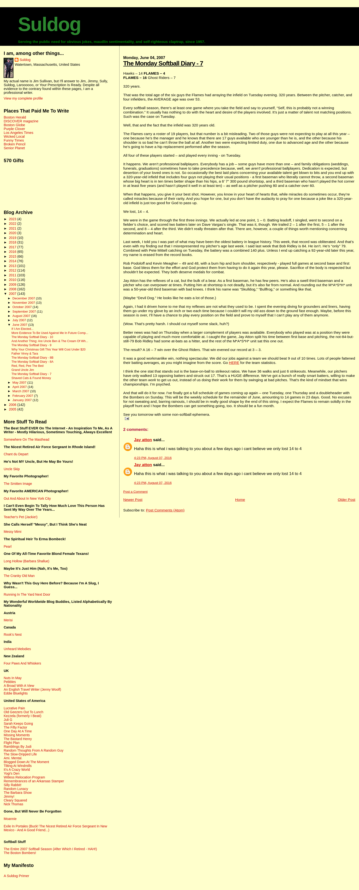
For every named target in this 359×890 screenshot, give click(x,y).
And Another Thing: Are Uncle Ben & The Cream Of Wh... (50, 341)
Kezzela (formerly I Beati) (22, 716)
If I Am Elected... (23, 329)
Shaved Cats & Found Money (31, 378)
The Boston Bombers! (20, 853)
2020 (13, 233)
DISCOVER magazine (21, 121)
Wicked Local (14, 136)
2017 (13, 247)
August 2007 (21, 316)
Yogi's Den (11, 773)
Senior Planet (14, 148)
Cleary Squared (15, 800)
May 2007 (19, 382)
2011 (13, 275)
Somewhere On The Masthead (26, 439)
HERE (234, 363)
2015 (13, 256)
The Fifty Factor (15, 727)
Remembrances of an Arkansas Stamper (34, 781)
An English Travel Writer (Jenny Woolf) (32, 689)
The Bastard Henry (18, 739)
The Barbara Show (17, 793)
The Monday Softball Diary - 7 (163, 63)
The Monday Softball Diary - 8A (33, 361)
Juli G (8, 720)
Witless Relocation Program (24, 777)
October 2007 (22, 307)
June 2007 (20, 324)
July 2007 (19, 320)
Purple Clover (14, 129)
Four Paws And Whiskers (22, 663)
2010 (13, 280)
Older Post (346, 500)
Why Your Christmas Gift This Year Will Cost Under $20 (48, 349)
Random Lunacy (16, 789)
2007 (13, 294)
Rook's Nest (13, 634)
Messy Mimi (12, 532)
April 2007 (20, 387)
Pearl (8, 546)
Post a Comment (135, 491)
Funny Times (14, 140)
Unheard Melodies (17, 649)
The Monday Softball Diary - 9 (32, 345)
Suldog (49, 24)
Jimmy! (9, 796)
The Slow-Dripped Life (20, 754)
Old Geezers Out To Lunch (23, 712)
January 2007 (22, 400)
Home (240, 500)
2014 (13, 261)
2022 (13, 223)
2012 (13, 270)
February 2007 (23, 396)
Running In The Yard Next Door (27, 594)
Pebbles (10, 682)
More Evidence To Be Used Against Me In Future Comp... (50, 333)
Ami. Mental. (13, 758)
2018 (13, 242)
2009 (13, 284)
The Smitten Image (18, 484)
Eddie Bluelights (16, 693)
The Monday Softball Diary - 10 (32, 337)
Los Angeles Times (18, 133)
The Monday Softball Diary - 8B (33, 357)
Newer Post (133, 500)
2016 (13, 252)
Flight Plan (11, 743)
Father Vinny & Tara (25, 353)
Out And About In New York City (27, 498)
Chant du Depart (16, 454)
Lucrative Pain (14, 708)
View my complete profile (23, 98)
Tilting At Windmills (18, 766)
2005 (13, 409)
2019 (13, 238)
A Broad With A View (19, 686)
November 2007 (24, 302)
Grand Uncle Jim (23, 370)
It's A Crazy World (17, 769)
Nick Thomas (13, 804)
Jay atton (143, 440)
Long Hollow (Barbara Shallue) (26, 561)
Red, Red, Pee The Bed (28, 366)
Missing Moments (17, 735)
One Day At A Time (18, 731)
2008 (13, 289)
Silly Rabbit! (12, 785)
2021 (13, 228)
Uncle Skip (12, 469)
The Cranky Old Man (19, 576)
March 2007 (21, 391)
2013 (13, 266)
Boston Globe (14, 125)
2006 (13, 405)
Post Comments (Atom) (165, 510)
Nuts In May (12, 678)
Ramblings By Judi (17, 746)
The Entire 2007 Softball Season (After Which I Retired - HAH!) (50, 849)
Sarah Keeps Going (18, 723)
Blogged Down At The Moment (26, 762)
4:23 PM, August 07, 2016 (153, 458)
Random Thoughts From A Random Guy (33, 750)
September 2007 (24, 311)
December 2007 (24, 298)
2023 (13, 219)
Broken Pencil (14, 144)
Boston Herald (15, 117)
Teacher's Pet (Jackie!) (20, 517)
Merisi (8, 620)
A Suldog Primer (16, 876)
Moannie (10, 819)
